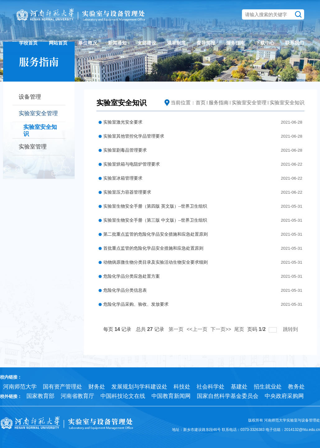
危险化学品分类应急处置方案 (131, 276)
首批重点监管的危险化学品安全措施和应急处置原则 (153, 248)
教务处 (296, 387)
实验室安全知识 (287, 102)
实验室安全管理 (249, 102)
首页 (201, 102)
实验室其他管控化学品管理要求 (133, 136)
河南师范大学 (20, 387)
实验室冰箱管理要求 (122, 178)
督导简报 (206, 42)
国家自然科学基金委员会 (227, 396)
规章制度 (176, 42)
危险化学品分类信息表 (125, 290)
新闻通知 (117, 42)
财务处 (96, 387)
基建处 (239, 387)
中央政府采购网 (284, 396)
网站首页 (58, 42)
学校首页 (28, 42)
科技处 (182, 387)
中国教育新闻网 (171, 396)
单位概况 (87, 42)
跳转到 (291, 329)
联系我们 (294, 42)
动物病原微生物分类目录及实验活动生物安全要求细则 (155, 262)
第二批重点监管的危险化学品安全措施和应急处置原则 (155, 234)
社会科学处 (211, 387)
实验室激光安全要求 (122, 122)
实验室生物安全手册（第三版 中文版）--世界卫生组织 (155, 220)
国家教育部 (40, 396)
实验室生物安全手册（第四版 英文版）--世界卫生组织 (155, 206)
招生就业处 (268, 387)
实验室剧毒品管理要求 (125, 150)
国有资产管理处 (62, 387)
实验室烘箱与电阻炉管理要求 (131, 164)
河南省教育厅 (77, 396)
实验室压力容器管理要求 (127, 192)
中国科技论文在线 (122, 396)
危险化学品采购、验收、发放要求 (136, 304)
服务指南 (235, 42)
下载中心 (265, 42)
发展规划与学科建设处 (139, 387)
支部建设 (146, 42)
